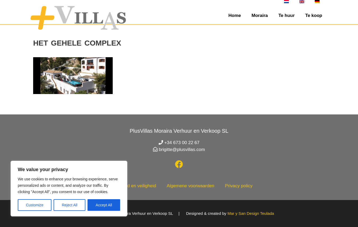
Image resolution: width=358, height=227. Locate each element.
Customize (34, 205)
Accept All (104, 205)
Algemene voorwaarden (191, 185)
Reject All (69, 205)
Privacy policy (238, 185)
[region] (69, 188)
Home (234, 15)
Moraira (260, 15)
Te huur (286, 15)
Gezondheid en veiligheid (131, 185)
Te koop (313, 15)
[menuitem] (286, 1)
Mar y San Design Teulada (251, 213)
